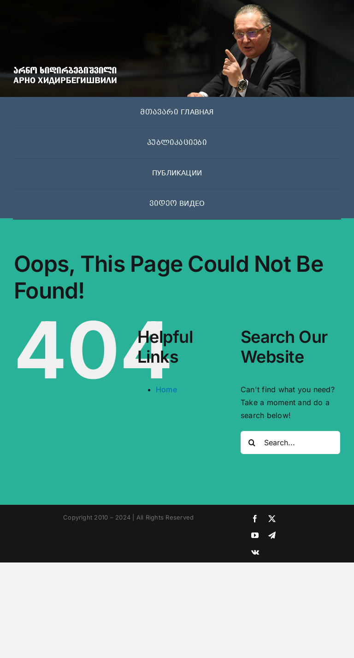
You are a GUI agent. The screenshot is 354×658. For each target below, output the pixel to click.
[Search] (252, 442)
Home (166, 389)
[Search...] (290, 442)
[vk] (255, 552)
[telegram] (272, 535)
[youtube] (255, 535)
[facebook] (255, 518)
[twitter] (272, 518)
